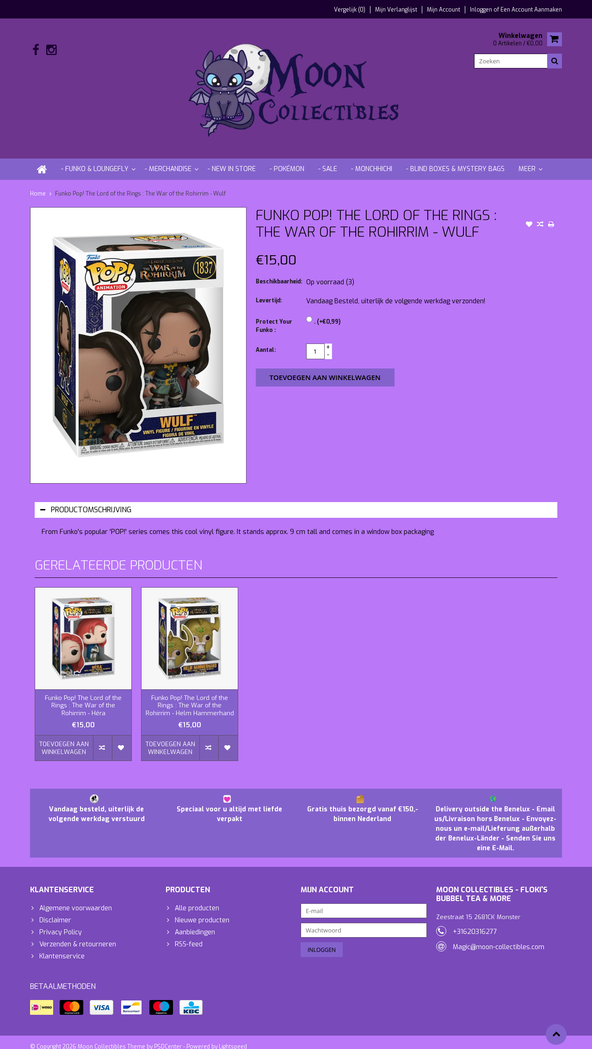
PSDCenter (168, 1038)
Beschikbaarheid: (279, 272)
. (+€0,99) (327, 313)
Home (38, 184)
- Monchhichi (371, 159)
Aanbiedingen (195, 923)
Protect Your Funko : (274, 317)
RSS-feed (189, 935)
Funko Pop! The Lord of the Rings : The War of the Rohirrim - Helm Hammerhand (190, 696)
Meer (527, 159)
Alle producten (197, 899)
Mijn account (443, 9)
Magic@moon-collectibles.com (498, 937)
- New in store (232, 159)
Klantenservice (62, 947)
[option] (83, 669)
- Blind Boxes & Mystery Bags (455, 159)
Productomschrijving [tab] (85, 500)
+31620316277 (475, 922)
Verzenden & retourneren (77, 935)
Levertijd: (269, 291)
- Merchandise (168, 159)
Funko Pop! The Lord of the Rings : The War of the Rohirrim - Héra (83, 696)
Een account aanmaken (531, 9)
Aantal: (266, 341)
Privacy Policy (60, 923)
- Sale (327, 159)
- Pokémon (287, 159)
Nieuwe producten (202, 911)
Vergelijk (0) (349, 9)
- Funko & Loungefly (95, 159)
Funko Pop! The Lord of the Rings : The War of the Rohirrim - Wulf (140, 184)
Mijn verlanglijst (396, 9)
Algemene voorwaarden (75, 899)
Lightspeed (233, 1038)
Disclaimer (55, 911)
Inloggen (481, 9)
